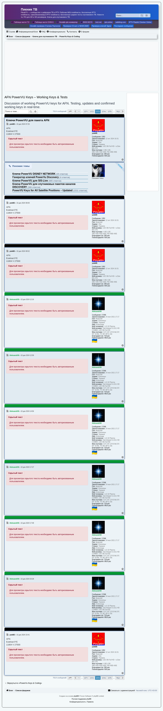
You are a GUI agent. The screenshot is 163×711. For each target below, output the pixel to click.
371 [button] (86, 111)
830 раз (107, 156)
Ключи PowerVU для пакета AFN (27, 120)
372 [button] (92, 111)
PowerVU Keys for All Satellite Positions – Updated (42, 190)
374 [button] (104, 111)
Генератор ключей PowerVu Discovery (35, 177)
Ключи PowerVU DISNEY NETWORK (34, 173)
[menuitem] (27, 32)
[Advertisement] (81, 66)
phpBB (76, 696)
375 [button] (109, 111)
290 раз (107, 154)
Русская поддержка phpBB (81, 699)
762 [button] (118, 111)
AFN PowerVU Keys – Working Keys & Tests (35, 97)
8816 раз (107, 338)
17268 (104, 315)
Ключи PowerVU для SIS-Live (30, 180)
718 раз (107, 336)
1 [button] (78, 111)
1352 (103, 137)
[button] (70, 111)
